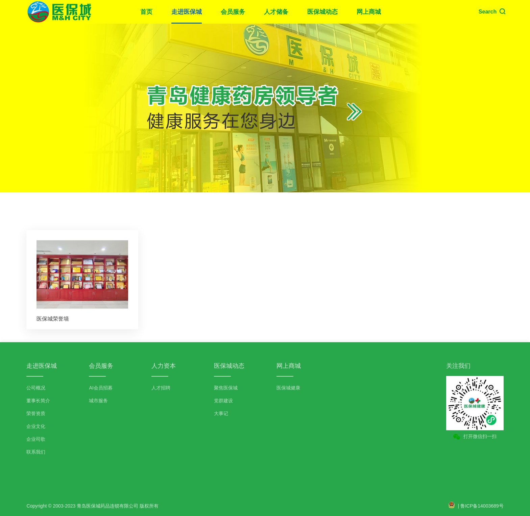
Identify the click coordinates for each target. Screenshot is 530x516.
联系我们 (35, 452)
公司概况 (35, 387)
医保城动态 (322, 11)
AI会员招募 (100, 387)
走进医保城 (186, 11)
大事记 (221, 413)
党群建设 (223, 400)
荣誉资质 (35, 413)
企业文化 (35, 426)
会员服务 (233, 11)
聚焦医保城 (226, 387)
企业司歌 (35, 439)
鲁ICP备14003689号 (482, 506)
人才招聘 (160, 387)
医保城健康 (288, 387)
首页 (146, 11)
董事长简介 (38, 400)
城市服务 (98, 400)
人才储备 (276, 11)
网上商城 (369, 11)
